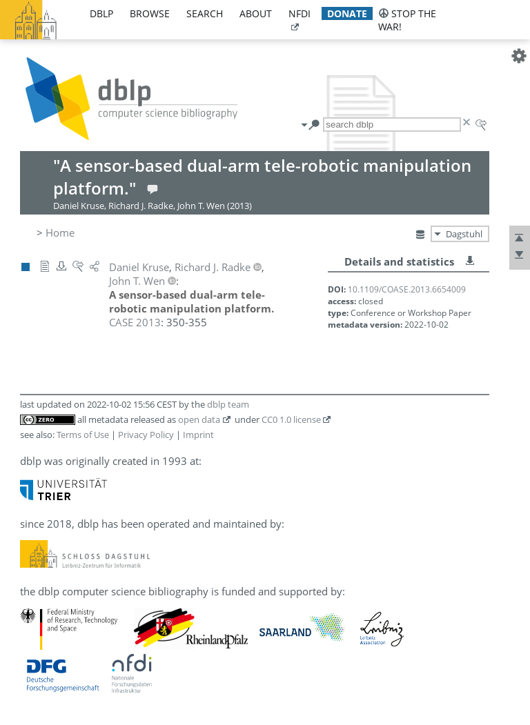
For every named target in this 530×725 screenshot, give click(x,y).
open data (199, 419)
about (255, 13)
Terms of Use (83, 434)
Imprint (198, 434)
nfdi (299, 13)
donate (347, 13)
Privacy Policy (146, 434)
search (204, 13)
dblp (101, 13)
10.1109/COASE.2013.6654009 (407, 289)
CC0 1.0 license (291, 419)
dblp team (228, 404)
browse (150, 13)
